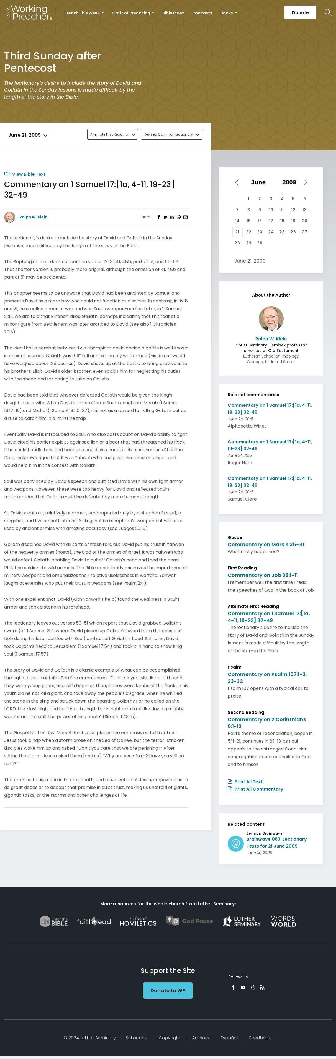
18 (282, 221)
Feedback (260, 1038)
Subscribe (136, 1038)
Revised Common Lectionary (168, 134)
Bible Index (173, 13)
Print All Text (245, 782)
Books (227, 13)
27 (304, 232)
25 (282, 232)
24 (271, 232)
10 (271, 210)
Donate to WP (167, 990)
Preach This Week (82, 13)
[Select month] (260, 182)
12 (293, 210)
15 (249, 221)
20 (304, 221)
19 (293, 221)
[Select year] (291, 182)
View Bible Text (24, 174)
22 (249, 232)
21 (237, 232)
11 (282, 210)
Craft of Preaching (131, 13)
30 (260, 243)
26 (293, 232)
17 (271, 221)
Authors (200, 1038)
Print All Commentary (255, 789)
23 (260, 232)
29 (249, 243)
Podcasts (202, 13)
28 (237, 243)
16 (260, 221)
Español (229, 1038)
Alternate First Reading (109, 134)
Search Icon (328, 12)
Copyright (170, 1038)
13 (304, 210)
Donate (300, 12)
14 (237, 221)
